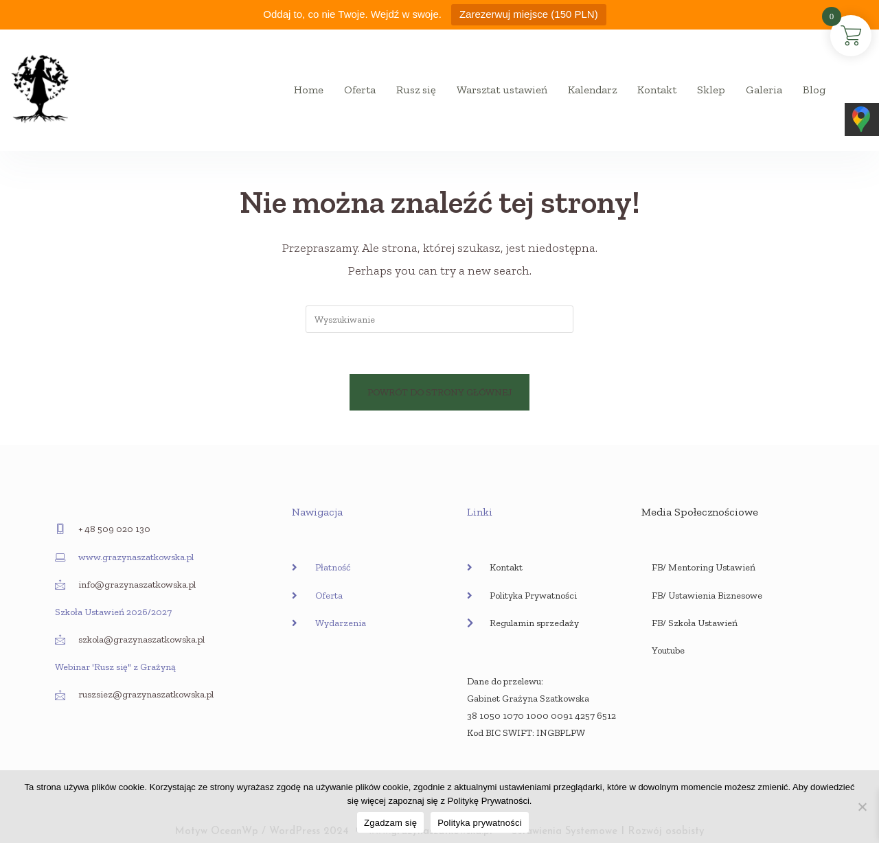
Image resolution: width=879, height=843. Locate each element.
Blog (814, 89)
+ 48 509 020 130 (114, 529)
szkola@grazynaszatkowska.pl (141, 639)
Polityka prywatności (479, 823)
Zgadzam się (390, 823)
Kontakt (656, 89)
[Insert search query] (439, 319)
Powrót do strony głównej (439, 392)
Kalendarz (592, 89)
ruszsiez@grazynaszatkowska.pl (146, 694)
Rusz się (416, 89)
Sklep (711, 89)
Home (308, 89)
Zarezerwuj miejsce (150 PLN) (528, 14)
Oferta (360, 89)
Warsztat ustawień (502, 89)
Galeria (764, 89)
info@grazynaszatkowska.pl (137, 584)
